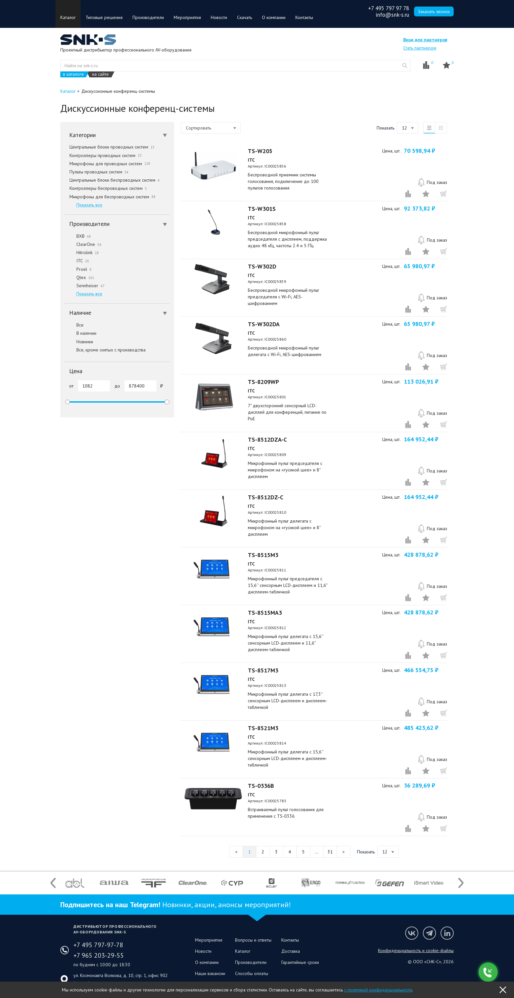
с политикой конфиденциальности (378, 990)
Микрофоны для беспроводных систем (112, 197)
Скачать (244, 17)
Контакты (304, 17)
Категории (118, 135)
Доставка (290, 951)
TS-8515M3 (263, 555)
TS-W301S (262, 208)
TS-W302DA (264, 324)
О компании (274, 17)
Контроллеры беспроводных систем (108, 188)
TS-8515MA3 (265, 612)
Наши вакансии (210, 973)
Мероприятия (187, 17)
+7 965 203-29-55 (98, 955)
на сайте (100, 74)
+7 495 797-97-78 (98, 945)
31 (330, 852)
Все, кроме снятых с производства (105, 350)
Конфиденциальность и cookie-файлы (416, 950)
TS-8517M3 (263, 670)
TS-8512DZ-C (265, 497)
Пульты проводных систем (98, 172)
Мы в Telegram (429, 933)
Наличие (118, 312)
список (429, 128)
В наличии (80, 333)
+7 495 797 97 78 (388, 8)
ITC (76, 261)
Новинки (78, 342)
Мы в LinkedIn (447, 933)
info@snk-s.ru (392, 14)
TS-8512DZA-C (267, 439)
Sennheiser (84, 286)
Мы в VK (411, 933)
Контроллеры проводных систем (105, 155)
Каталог (68, 17)
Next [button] (461, 883)
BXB (77, 236)
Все (74, 325)
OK (502, 989)
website (405, 65)
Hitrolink (81, 252)
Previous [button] (53, 883)
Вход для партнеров (425, 40)
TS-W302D (262, 266)
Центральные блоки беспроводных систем (114, 180)
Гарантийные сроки (300, 962)
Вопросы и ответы (253, 940)
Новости (219, 17)
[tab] (117, 135)
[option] (74, 883)
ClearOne (82, 244)
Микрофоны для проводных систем (109, 164)
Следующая (343, 851)
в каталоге (73, 74)
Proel (77, 269)
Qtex (79, 277)
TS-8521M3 (263, 728)
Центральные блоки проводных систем (111, 147)
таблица (441, 128)
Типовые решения (104, 17)
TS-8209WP (263, 382)
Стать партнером (419, 48)
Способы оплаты (251, 973)
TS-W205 (260, 151)
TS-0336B (261, 785)
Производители (148, 17)
